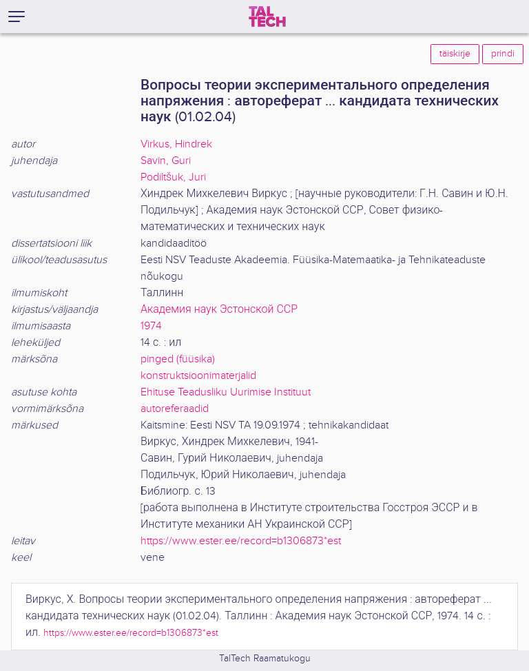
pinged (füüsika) (178, 359)
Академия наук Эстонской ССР (219, 309)
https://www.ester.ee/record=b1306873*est (241, 541)
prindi (503, 53)
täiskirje (454, 53)
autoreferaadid (175, 408)
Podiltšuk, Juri (173, 177)
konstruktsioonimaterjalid (198, 375)
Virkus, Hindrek (176, 144)
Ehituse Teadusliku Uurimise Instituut (226, 392)
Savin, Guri (166, 160)
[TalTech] (267, 17)
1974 (151, 326)
